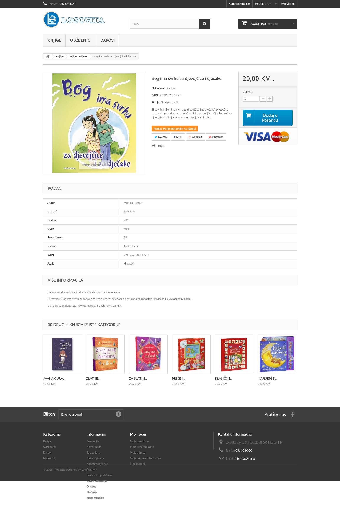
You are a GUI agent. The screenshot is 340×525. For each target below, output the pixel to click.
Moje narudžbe (139, 441)
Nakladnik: (158, 88)
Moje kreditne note (142, 447)
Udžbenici (81, 40)
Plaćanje (92, 492)
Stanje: (156, 102)
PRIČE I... (178, 378)
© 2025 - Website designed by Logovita (67, 513)
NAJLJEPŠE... (267, 378)
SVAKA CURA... (54, 378)
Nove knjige (94, 447)
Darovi (107, 40)
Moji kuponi (137, 463)
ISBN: (155, 95)
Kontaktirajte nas (239, 3)
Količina (248, 92)
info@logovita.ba (245, 458)
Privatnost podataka (99, 475)
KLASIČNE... (223, 378)
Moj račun (138, 434)
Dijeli (178, 137)
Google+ (196, 137)
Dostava (92, 469)
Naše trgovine (95, 458)
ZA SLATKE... (138, 378)
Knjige (54, 40)
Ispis (161, 145)
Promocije (93, 441)
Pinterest (216, 137)
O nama (91, 486)
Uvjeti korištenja (97, 480)
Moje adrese (137, 452)
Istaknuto (49, 458)
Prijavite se (288, 3)
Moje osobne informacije (145, 458)
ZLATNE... (93, 378)
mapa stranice (95, 497)
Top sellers (93, 452)
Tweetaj (160, 137)
